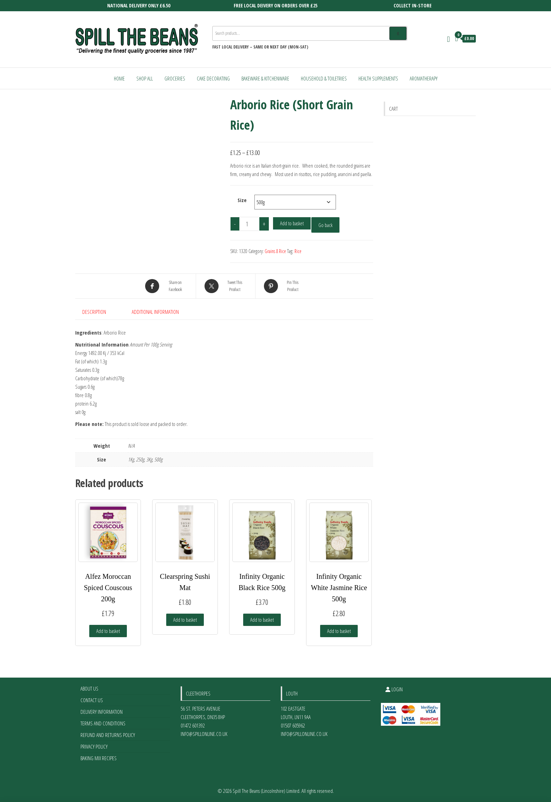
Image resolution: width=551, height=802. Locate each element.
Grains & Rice (275, 251)
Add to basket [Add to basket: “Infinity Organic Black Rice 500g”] (262, 619)
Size (242, 199)
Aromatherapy (423, 78)
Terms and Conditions (102, 723)
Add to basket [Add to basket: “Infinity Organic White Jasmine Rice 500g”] (339, 630)
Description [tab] (94, 311)
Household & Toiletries (324, 78)
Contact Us (91, 700)
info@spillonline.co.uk (204, 733)
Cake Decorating (213, 78)
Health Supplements (378, 78)
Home (119, 78)
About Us (89, 688)
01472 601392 (193, 725)
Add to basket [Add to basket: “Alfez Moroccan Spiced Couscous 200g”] (108, 630)
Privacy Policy (94, 746)
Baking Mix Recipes (98, 758)
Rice (298, 251)
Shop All (144, 78)
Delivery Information (101, 711)
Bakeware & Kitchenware (265, 78)
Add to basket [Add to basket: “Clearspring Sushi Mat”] (185, 619)
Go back (325, 224)
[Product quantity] (249, 224)
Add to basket (292, 223)
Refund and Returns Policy (107, 734)
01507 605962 (293, 725)
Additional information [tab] (155, 311)
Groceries (174, 78)
